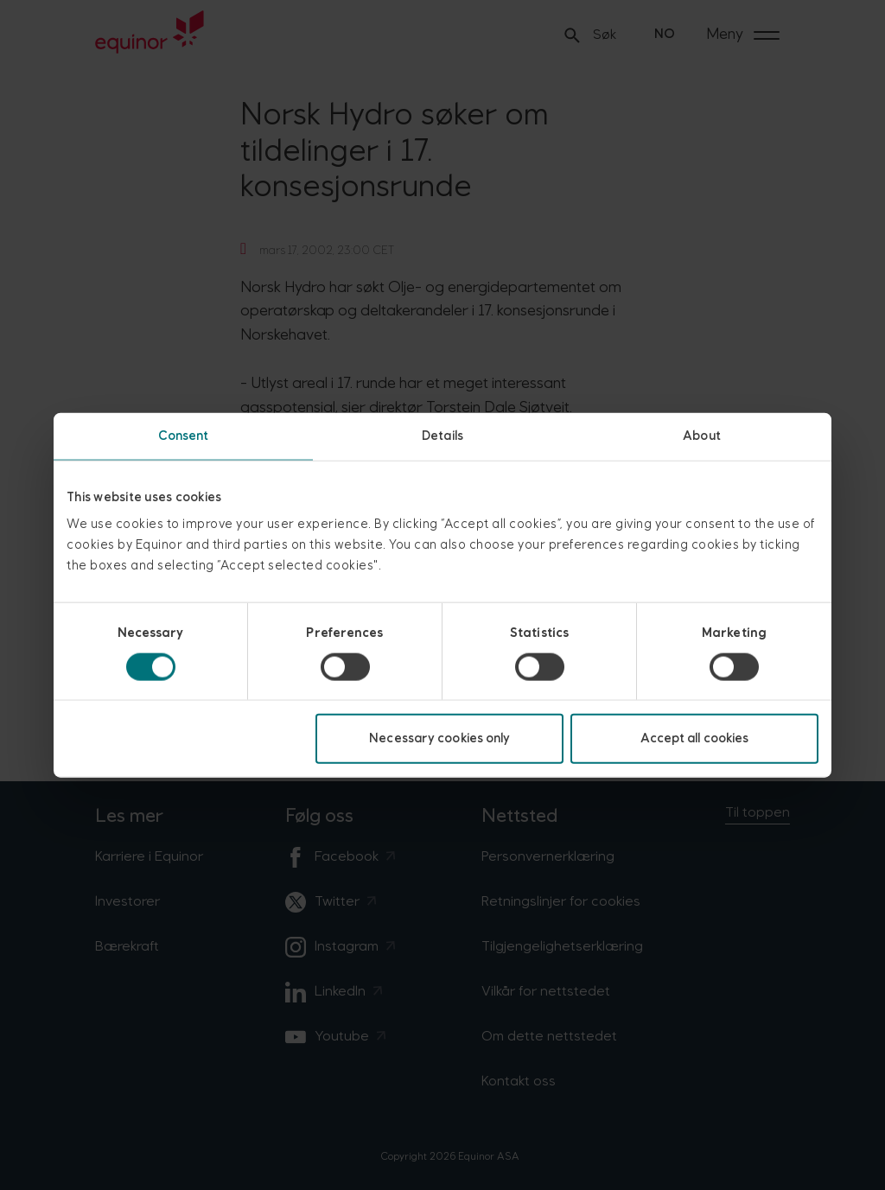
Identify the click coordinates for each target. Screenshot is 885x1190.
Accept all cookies (694, 738)
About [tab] (702, 435)
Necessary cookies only (439, 738)
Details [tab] (442, 435)
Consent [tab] (183, 435)
